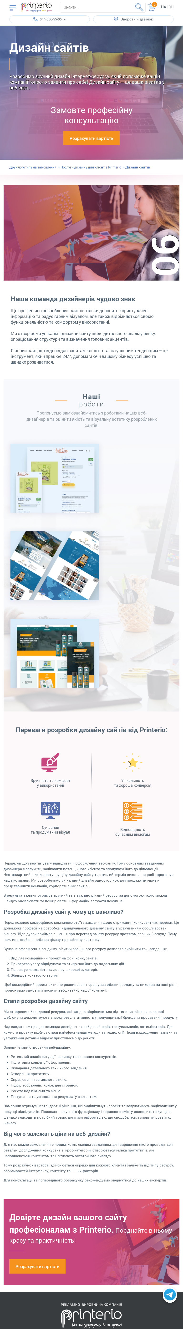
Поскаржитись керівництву (91, 1166)
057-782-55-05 (76, 1193)
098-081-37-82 (76, 1211)
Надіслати (120, 1154)
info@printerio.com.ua (82, 1224)
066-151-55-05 (76, 1197)
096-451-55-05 (76, 1201)
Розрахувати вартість (91, 138)
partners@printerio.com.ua (86, 1237)
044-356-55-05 (76, 1188)
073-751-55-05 (76, 1205)
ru (171, 6)
